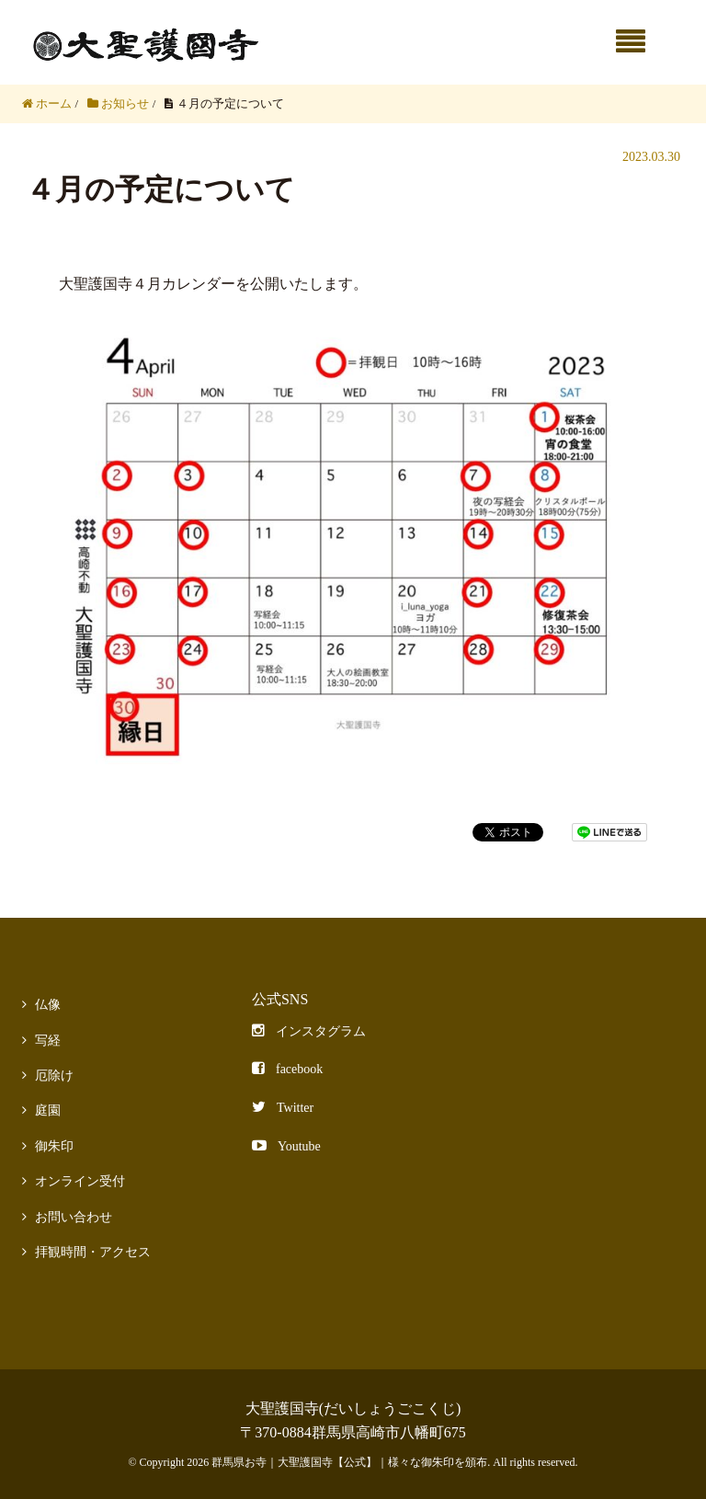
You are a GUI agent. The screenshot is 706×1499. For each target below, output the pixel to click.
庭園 (48, 1110)
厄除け (54, 1075)
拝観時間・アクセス (93, 1252)
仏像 (48, 1005)
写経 (48, 1040)
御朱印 (54, 1146)
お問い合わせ (73, 1217)
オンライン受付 (80, 1181)
